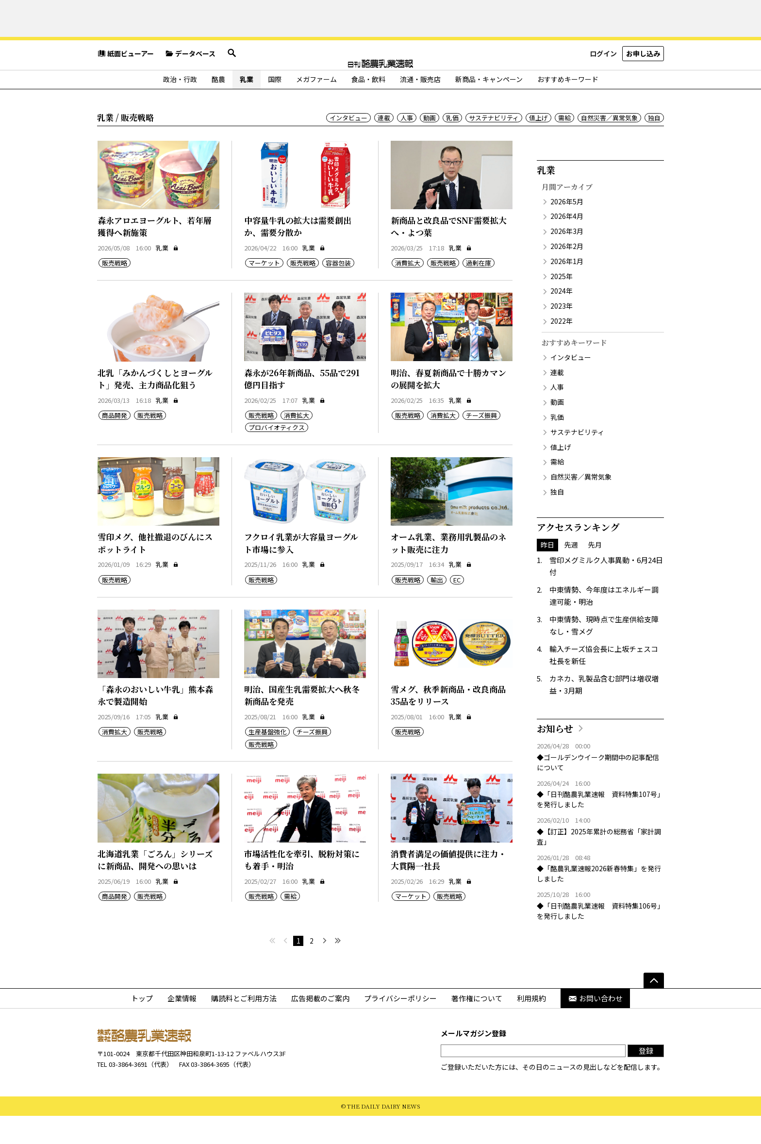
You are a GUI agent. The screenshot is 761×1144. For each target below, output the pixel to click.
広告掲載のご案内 (320, 1026)
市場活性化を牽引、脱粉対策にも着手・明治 (302, 888)
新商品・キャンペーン (489, 107)
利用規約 (531, 1026)
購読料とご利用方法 (244, 1026)
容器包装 (338, 291)
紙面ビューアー (125, 85)
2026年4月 (566, 244)
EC (457, 608)
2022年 (561, 349)
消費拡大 (407, 291)
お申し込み (643, 84)
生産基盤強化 (267, 760)
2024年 (561, 319)
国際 (274, 107)
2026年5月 (566, 229)
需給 (564, 145)
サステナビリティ (494, 145)
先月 (595, 573)
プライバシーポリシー (400, 1026)
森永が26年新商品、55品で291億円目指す (302, 407)
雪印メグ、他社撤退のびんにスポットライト (155, 571)
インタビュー (348, 145)
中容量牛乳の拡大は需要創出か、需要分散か (297, 254)
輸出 (436, 608)
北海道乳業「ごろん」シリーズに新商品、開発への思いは (155, 888)
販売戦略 (114, 291)
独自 (654, 145)
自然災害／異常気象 (609, 145)
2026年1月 (566, 289)
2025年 (561, 304)
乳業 (246, 107)
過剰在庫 (478, 291)
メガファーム (316, 107)
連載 (384, 145)
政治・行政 (180, 107)
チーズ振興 (481, 443)
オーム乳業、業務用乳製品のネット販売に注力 (448, 571)
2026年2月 (566, 274)
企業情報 (182, 1026)
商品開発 (114, 443)
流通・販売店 (420, 107)
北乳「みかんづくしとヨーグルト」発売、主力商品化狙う (155, 407)
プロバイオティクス (276, 455)
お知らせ (555, 756)
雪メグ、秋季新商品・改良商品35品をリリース (448, 723)
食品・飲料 (368, 107)
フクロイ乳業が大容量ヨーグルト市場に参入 (301, 571)
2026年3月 (566, 259)
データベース (190, 85)
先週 (571, 573)
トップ (142, 1026)
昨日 (547, 573)
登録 (646, 1079)
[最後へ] (337, 969)
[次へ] (324, 969)
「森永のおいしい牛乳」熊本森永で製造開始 (155, 723)
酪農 (218, 107)
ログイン (603, 84)
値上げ (538, 145)
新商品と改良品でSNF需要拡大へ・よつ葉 (449, 254)
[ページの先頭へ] (654, 1008)
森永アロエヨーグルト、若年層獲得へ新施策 (155, 254)
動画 (429, 145)
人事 (406, 145)
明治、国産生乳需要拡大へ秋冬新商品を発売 (302, 723)
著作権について (476, 1026)
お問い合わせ (595, 1026)
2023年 (561, 334)
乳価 (452, 145)
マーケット (264, 291)
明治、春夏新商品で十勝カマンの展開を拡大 (448, 407)
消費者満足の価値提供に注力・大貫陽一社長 (448, 888)
